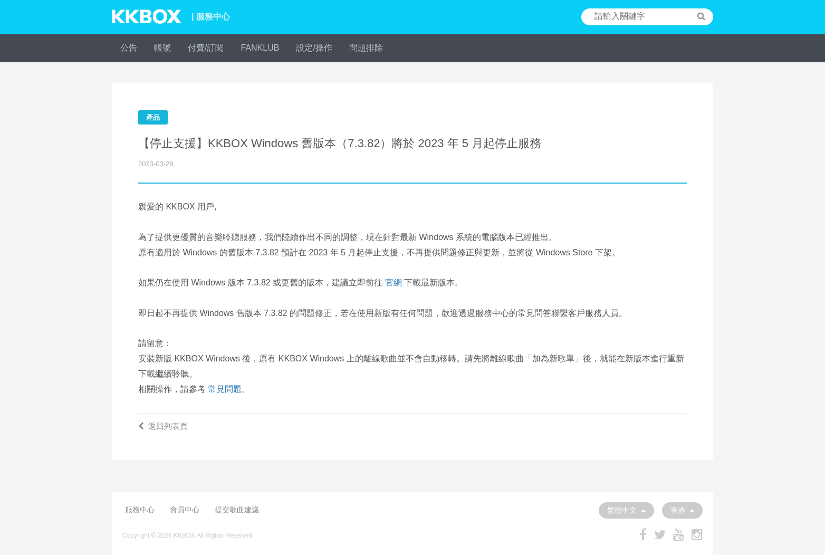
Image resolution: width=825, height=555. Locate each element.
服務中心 (140, 509)
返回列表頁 (163, 426)
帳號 (162, 47)
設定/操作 (314, 47)
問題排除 (366, 47)
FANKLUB (260, 47)
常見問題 (225, 389)
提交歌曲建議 (237, 509)
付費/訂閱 (206, 47)
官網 (393, 282)
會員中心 (184, 509)
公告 (128, 47)
